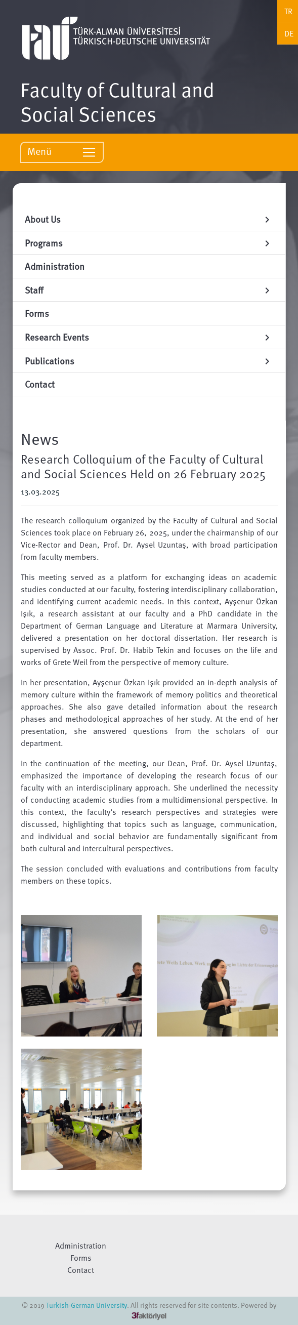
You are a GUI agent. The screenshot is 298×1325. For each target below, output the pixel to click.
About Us (149, 219)
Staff (149, 290)
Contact (80, 1270)
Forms (81, 1258)
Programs (149, 243)
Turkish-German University (86, 1305)
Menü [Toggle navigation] (62, 151)
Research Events (149, 337)
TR (288, 11)
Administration (80, 1245)
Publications (149, 360)
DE (288, 33)
